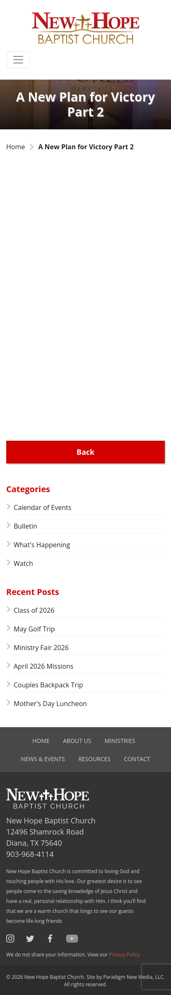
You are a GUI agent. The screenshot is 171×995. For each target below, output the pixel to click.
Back (85, 452)
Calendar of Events (42, 507)
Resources (94, 759)
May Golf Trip (34, 628)
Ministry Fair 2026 (41, 647)
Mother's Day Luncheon (50, 703)
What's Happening (42, 544)
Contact (137, 759)
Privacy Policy (124, 954)
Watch (23, 563)
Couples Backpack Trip (48, 684)
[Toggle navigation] (18, 59)
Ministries (119, 741)
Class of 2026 (34, 610)
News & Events (43, 759)
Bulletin (25, 526)
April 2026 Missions (43, 666)
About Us (77, 741)
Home (15, 146)
